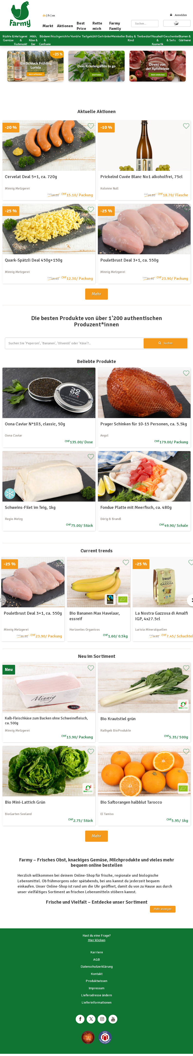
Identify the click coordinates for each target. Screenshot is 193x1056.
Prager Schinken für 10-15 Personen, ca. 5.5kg (143, 424)
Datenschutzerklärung (97, 967)
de (44, 15)
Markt (48, 26)
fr (49, 15)
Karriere (96, 952)
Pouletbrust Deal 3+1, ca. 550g (129, 260)
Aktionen (65, 26)
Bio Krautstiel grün (118, 718)
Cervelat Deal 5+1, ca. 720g (31, 176)
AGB (96, 959)
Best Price (81, 26)
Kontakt (96, 974)
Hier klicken (96, 940)
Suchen (165, 343)
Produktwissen (96, 981)
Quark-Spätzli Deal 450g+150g (33, 260)
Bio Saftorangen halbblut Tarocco (131, 802)
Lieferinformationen (96, 1002)
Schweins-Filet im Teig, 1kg (30, 507)
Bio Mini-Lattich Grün (25, 802)
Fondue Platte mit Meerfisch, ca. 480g (136, 507)
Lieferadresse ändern (96, 995)
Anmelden (178, 15)
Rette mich (97, 26)
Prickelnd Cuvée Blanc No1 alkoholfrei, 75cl (141, 176)
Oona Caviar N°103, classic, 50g (35, 424)
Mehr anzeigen (163, 909)
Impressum (96, 988)
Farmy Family (115, 26)
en (53, 15)
